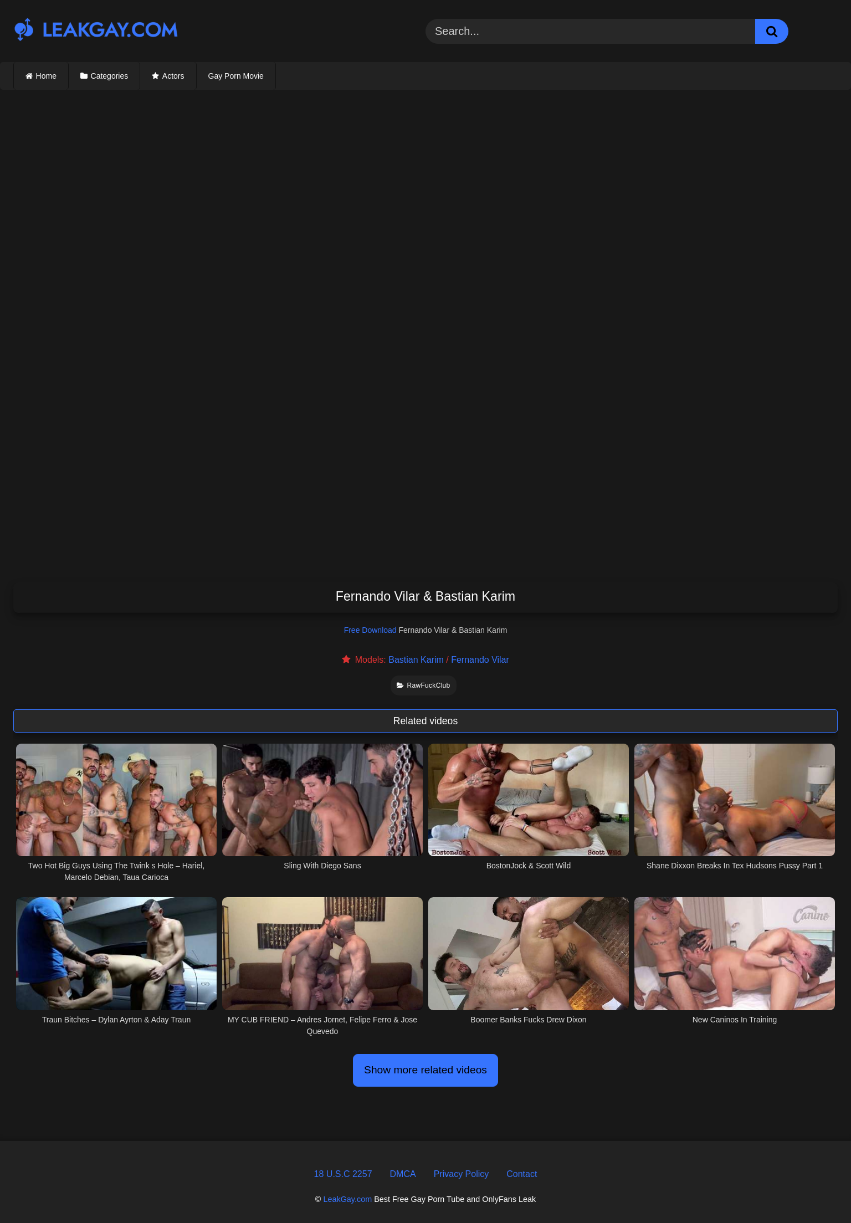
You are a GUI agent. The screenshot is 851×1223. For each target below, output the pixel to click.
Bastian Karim (416, 659)
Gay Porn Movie (236, 75)
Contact (521, 1174)
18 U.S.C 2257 (343, 1174)
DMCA (403, 1174)
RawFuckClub (423, 685)
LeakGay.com (347, 1199)
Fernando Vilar (480, 659)
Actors (173, 75)
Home (46, 75)
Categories (110, 75)
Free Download (370, 630)
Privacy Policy (461, 1174)
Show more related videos (425, 1070)
